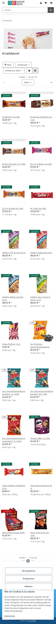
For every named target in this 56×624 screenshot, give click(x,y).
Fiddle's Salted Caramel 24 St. (12, 298)
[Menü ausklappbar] (3, 1)
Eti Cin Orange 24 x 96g (12, 208)
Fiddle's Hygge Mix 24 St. (41, 252)
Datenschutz (9, 616)
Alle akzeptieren (28, 571)
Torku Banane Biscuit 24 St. (41, 487)
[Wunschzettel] (45, 3)
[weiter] (51, 82)
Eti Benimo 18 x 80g (11, 117)
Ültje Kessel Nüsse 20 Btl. (13, 532)
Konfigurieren (28, 579)
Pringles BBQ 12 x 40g (40, 438)
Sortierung (22, 65)
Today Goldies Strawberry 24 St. (13, 487)
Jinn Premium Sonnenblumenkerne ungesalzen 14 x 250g (40, 345)
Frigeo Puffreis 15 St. (11, 344)
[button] (40, 3)
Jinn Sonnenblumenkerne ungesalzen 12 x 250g (13, 439)
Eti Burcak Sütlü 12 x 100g (13, 164)
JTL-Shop (32, 620)
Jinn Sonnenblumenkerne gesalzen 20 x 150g (41, 392)
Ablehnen (28, 586)
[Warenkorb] (51, 3)
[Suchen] (25, 10)
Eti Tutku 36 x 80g (38, 208)
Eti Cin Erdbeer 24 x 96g (41, 164)
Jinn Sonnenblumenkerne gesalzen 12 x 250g (13, 392)
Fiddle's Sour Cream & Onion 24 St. (40, 298)
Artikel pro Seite (12, 70)
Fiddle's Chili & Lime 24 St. (14, 252)
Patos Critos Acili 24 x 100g (39, 534)
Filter (7, 65)
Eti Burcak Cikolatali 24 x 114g (41, 118)
